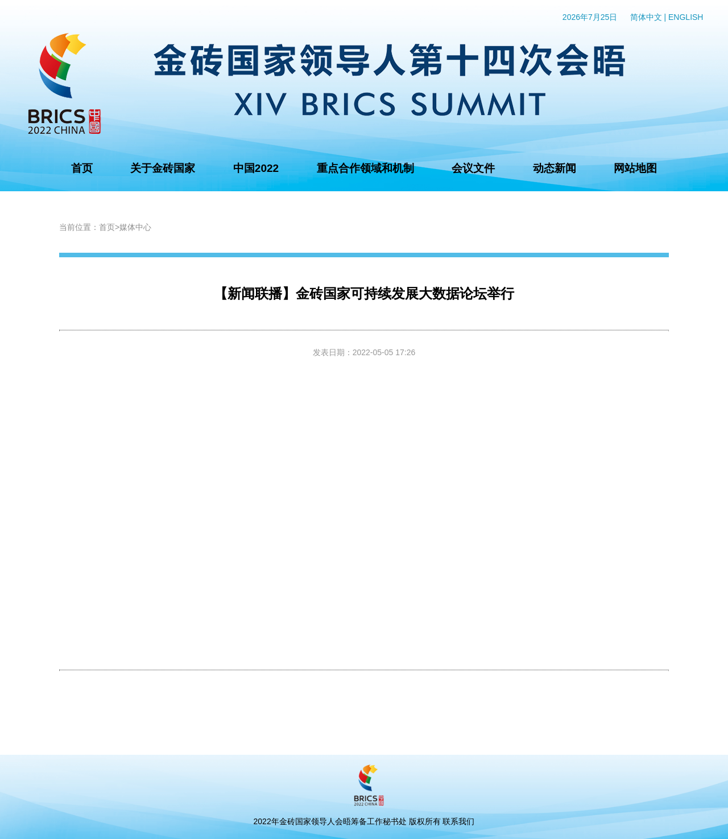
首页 (82, 168)
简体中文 (646, 17)
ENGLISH (685, 17)
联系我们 (458, 821)
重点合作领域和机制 (365, 168)
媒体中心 (135, 227)
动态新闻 (554, 168)
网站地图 (635, 168)
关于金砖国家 (162, 168)
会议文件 (473, 168)
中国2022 (256, 168)
